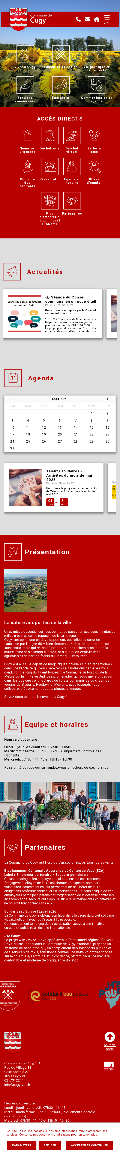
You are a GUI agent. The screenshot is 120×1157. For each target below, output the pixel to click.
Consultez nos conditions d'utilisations (44, 1135)
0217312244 (14, 1080)
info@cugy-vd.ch (17, 1084)
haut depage (110, 1041)
